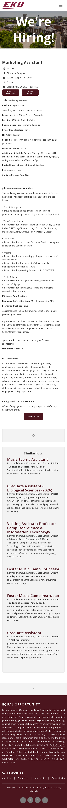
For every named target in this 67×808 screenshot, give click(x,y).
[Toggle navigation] (61, 5)
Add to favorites (10, 92)
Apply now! (33, 416)
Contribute (40, 778)
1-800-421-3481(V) (39, 758)
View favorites (30, 92)
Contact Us (23, 778)
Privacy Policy (58, 778)
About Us (6, 778)
